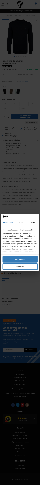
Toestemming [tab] (7, 222)
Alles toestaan (20, 259)
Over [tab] (33, 222)
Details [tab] (20, 222)
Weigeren (20, 266)
